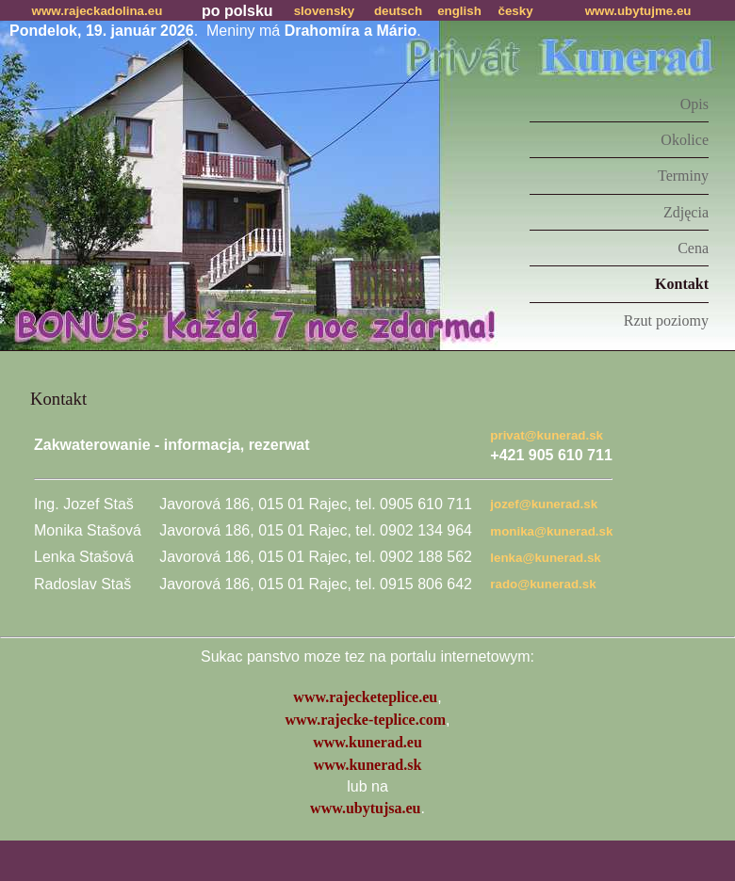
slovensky (324, 11)
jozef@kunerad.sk (543, 504)
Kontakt (682, 284)
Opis (694, 104)
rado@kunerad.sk (543, 584)
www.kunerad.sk (368, 765)
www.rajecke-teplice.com (365, 720)
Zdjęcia (686, 212)
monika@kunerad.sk (551, 531)
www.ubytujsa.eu (365, 808)
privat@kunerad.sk (546, 435)
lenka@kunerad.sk (545, 558)
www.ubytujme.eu (638, 11)
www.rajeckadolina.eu (97, 11)
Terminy (683, 176)
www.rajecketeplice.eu (365, 697)
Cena (693, 248)
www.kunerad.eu (367, 742)
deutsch (398, 11)
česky (515, 11)
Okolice (685, 140)
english (459, 11)
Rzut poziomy (666, 320)
